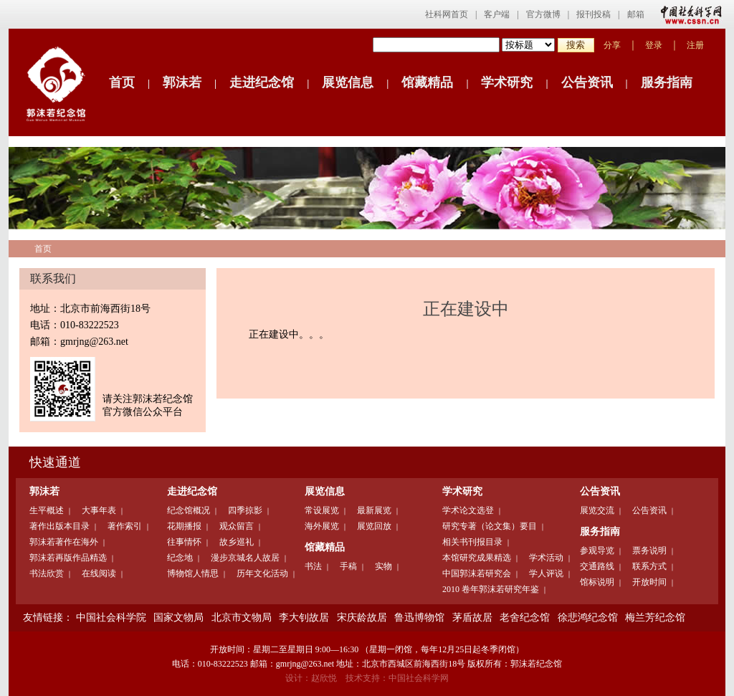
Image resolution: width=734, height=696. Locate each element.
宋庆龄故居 (362, 617)
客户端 (497, 14)
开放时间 (649, 582)
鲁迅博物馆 (419, 617)
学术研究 (507, 82)
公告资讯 (587, 82)
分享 (612, 45)
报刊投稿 (593, 14)
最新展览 (374, 510)
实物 (383, 566)
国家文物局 (178, 617)
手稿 (348, 566)
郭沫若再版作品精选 (68, 558)
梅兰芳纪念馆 (655, 617)
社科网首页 (446, 14)
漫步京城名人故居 (245, 558)
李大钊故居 (304, 617)
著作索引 (125, 526)
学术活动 (546, 558)
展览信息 (347, 82)
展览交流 (597, 510)
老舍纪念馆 (525, 617)
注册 (695, 45)
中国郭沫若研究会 (476, 573)
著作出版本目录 (59, 526)
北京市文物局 (241, 617)
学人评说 (546, 573)
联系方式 (649, 566)
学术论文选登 (468, 510)
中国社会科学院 (111, 617)
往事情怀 (184, 542)
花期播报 (184, 526)
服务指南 (666, 82)
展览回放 (374, 526)
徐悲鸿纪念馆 (588, 617)
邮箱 (635, 14)
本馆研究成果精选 (476, 558)
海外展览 (322, 526)
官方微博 (543, 14)
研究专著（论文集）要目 (489, 526)
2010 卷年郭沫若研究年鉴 (490, 589)
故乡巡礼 (236, 542)
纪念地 (180, 558)
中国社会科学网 (688, 14)
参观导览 (597, 550)
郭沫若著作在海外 (63, 542)
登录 (653, 45)
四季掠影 (245, 510)
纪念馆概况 (188, 510)
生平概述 (46, 510)
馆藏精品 (427, 82)
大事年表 (99, 510)
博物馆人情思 (193, 573)
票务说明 (649, 550)
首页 (122, 82)
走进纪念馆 (261, 82)
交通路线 (597, 566)
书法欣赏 (46, 573)
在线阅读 (99, 573)
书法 (313, 566)
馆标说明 (597, 582)
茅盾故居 (472, 617)
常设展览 (322, 510)
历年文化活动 (262, 573)
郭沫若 (182, 82)
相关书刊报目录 (472, 542)
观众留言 (236, 526)
